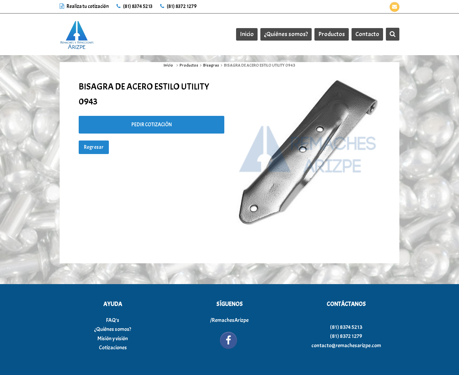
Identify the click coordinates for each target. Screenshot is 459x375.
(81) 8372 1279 (178, 6)
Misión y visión (112, 338)
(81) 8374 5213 (134, 6)
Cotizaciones (113, 347)
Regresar (94, 147)
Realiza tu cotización (85, 6)
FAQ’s (112, 320)
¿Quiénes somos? (112, 329)
